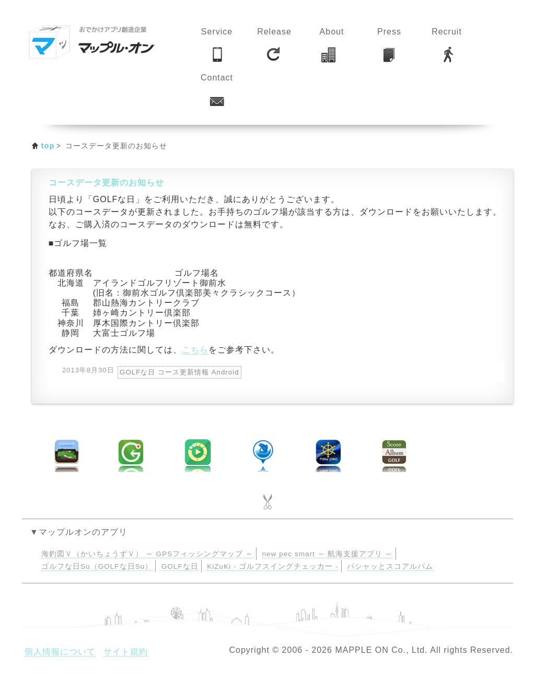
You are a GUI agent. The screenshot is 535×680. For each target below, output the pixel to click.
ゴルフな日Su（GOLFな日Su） (97, 566)
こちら (195, 349)
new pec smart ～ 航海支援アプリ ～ (327, 554)
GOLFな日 (180, 566)
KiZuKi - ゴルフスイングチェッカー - (272, 566)
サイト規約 (125, 651)
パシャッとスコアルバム (390, 566)
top (48, 146)
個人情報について (60, 651)
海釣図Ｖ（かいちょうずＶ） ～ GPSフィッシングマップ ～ (147, 554)
